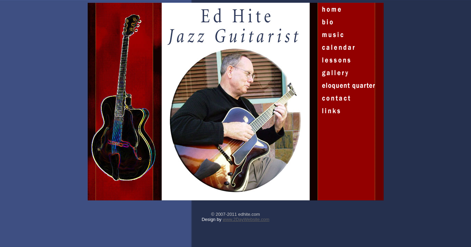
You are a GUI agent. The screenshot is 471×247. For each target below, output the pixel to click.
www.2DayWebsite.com (246, 219)
